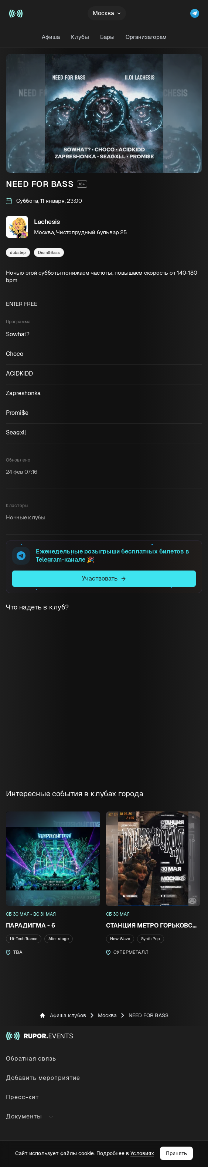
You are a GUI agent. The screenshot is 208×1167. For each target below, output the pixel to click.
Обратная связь (31, 1058)
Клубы (80, 36)
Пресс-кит (22, 1097)
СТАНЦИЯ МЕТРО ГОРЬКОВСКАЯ (153, 925)
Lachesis (47, 222)
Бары (107, 36)
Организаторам (146, 36)
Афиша (51, 36)
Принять (176, 1153)
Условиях (142, 1153)
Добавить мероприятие (43, 1078)
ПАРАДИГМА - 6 (30, 925)
